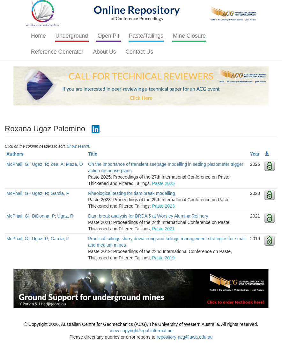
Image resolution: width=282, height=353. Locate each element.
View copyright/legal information (140, 330)
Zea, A (57, 164)
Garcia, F (60, 193)
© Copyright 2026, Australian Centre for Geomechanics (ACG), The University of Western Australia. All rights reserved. (141, 324)
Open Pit (108, 36)
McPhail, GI (17, 164)
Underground (72, 36)
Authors (15, 154)
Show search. (78, 146)
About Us (104, 52)
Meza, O (74, 164)
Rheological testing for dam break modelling (131, 193)
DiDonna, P (43, 216)
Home (38, 36)
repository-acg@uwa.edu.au (184, 337)
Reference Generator (57, 52)
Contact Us (139, 52)
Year (255, 154)
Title (92, 154)
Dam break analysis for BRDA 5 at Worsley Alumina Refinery (148, 216)
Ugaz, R (40, 164)
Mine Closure (189, 36)
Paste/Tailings (146, 36)
